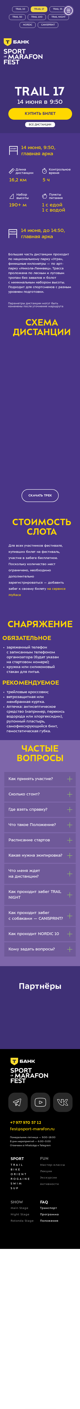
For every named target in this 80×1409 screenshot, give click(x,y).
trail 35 (57, 9)
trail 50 (17, 17)
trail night (58, 17)
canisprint (48, 25)
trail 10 (20, 9)
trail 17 (39, 9)
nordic (27, 25)
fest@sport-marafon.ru (32, 1129)
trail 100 (36, 17)
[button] (40, 495)
